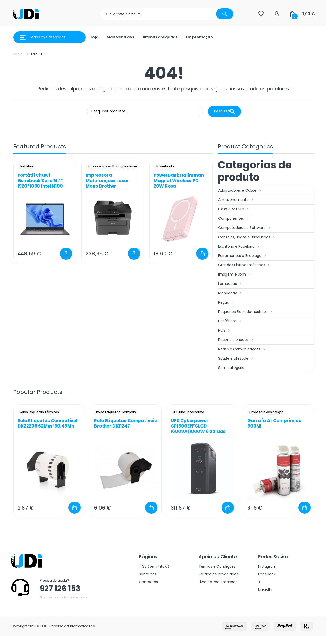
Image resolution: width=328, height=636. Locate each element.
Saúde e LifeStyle (236, 359)
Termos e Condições (217, 566)
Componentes (234, 218)
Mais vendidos (120, 37)
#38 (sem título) (154, 566)
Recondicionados (236, 340)
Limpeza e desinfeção (266, 412)
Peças (226, 303)
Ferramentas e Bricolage (242, 256)
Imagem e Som (235, 274)
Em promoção (199, 37)
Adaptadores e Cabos (240, 191)
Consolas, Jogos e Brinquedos (247, 237)
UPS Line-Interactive (188, 412)
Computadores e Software (245, 228)
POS (224, 330)
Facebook (266, 574)
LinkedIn (265, 589)
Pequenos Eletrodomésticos (245, 312)
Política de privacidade (219, 574)
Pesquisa (224, 111)
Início (18, 54)
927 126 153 (60, 588)
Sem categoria (231, 367)
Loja (94, 37)
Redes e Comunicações (242, 349)
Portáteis (27, 166)
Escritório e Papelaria (239, 247)
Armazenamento (236, 200)
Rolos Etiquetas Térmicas (39, 412)
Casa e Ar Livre (234, 209)
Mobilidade (230, 293)
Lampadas (230, 284)
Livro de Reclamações (218, 581)
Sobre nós (147, 574)
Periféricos (230, 321)
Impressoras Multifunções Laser (112, 166)
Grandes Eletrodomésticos (244, 265)
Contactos (148, 581)
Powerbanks (165, 166)
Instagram (267, 566)
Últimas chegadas (160, 37)
